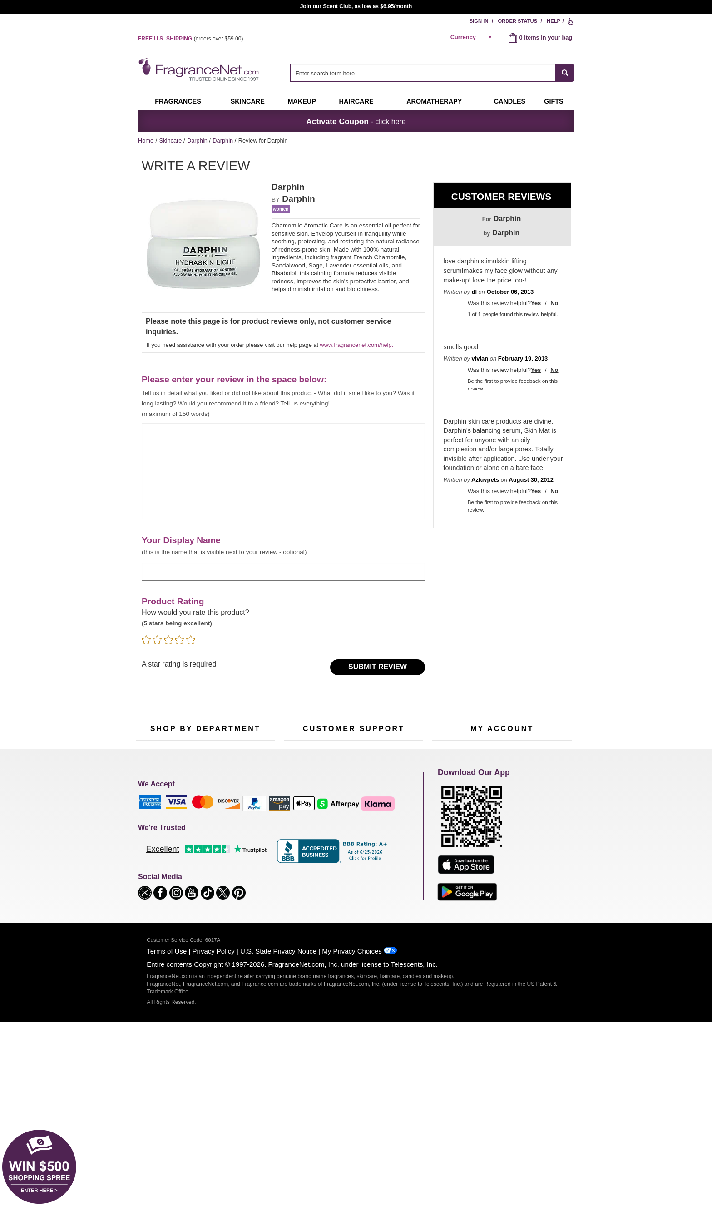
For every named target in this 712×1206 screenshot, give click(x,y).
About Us (296, 849)
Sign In (479, 21)
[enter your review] (283, 471)
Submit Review (377, 667)
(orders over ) (190, 38)
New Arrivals (249, 863)
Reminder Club (502, 835)
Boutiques (149, 886)
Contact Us (298, 835)
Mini (238, 878)
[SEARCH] (564, 73)
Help (553, 21)
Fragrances (178, 101)
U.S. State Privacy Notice (278, 1135)
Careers (391, 880)
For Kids (244, 821)
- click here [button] (355, 121)
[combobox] (432, 73)
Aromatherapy (204, 863)
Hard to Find (249, 892)
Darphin (198, 140)
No (554, 303)
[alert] (472, 37)
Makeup (301, 101)
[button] (145, 1076)
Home (145, 140)
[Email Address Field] (237, 761)
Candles (243, 849)
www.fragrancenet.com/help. (356, 344)
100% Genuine (353, 880)
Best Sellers (201, 878)
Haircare (356, 101)
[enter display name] (283, 571)
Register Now (449, 835)
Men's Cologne (155, 858)
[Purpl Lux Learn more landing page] (502, 863)
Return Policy (351, 821)
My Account (447, 821)
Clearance (199, 892)
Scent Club (200, 906)
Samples (197, 835)
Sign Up (512, 761)
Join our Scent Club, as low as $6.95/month (356, 6)
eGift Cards (299, 863)
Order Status (518, 21)
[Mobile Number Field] (389, 761)
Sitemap (392, 843)
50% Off (196, 821)
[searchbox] (422, 73)
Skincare (248, 101)
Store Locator (351, 894)
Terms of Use (167, 1135)
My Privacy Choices (351, 1135)
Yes (536, 303)
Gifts (553, 101)
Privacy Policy (214, 1135)
